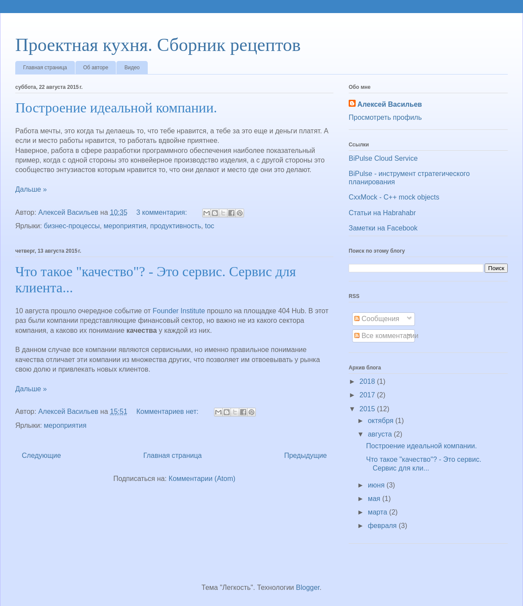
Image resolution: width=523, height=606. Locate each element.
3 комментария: (162, 212)
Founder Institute (179, 311)
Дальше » (31, 189)
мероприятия (125, 226)
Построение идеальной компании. (116, 107)
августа (381, 434)
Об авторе (96, 67)
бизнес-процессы (72, 226)
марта (378, 512)
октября (381, 420)
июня (377, 485)
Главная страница (45, 67)
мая (375, 498)
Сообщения (376, 318)
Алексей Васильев (389, 104)
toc (209, 226)
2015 (368, 409)
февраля (383, 525)
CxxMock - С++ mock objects (394, 197)
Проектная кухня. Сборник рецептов (158, 45)
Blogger (307, 587)
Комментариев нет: (168, 411)
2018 (368, 381)
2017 (368, 395)
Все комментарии (386, 335)
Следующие (41, 455)
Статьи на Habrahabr (382, 213)
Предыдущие (305, 455)
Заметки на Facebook (383, 228)
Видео (131, 67)
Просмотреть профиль (385, 117)
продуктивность (175, 226)
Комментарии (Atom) (202, 478)
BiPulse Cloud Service (383, 158)
